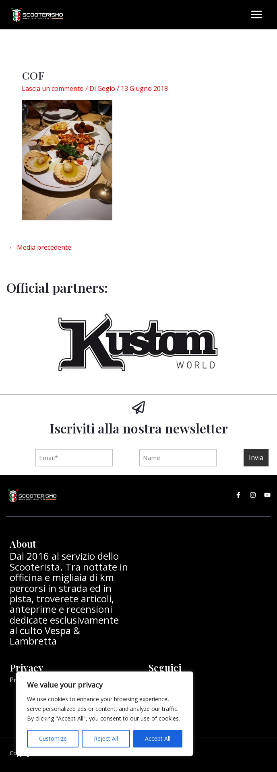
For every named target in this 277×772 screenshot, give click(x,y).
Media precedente (40, 246)
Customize (53, 738)
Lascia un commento (53, 87)
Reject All (106, 738)
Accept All (157, 738)
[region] (104, 713)
